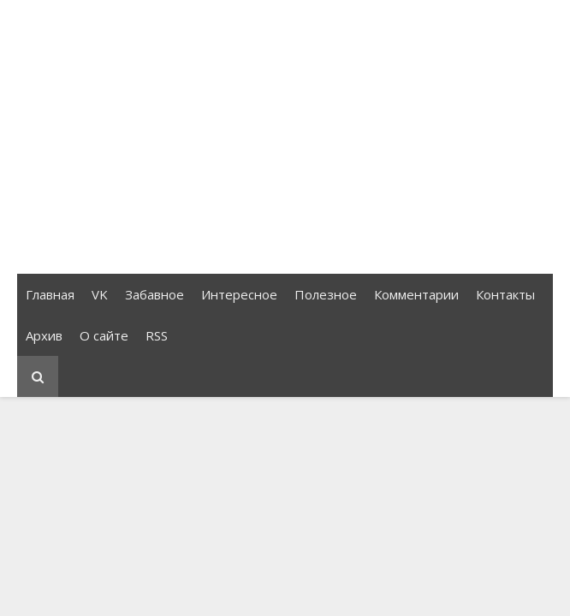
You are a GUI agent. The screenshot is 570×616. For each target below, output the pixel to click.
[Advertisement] (285, 137)
